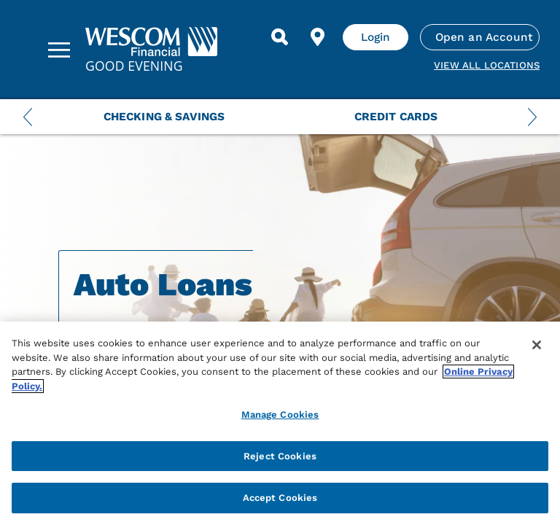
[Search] (280, 37)
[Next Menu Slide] (532, 117)
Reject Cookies (280, 456)
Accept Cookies (280, 497)
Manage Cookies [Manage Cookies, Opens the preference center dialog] (280, 414)
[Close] (537, 345)
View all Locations (487, 65)
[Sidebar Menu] (59, 49)
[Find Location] (317, 37)
